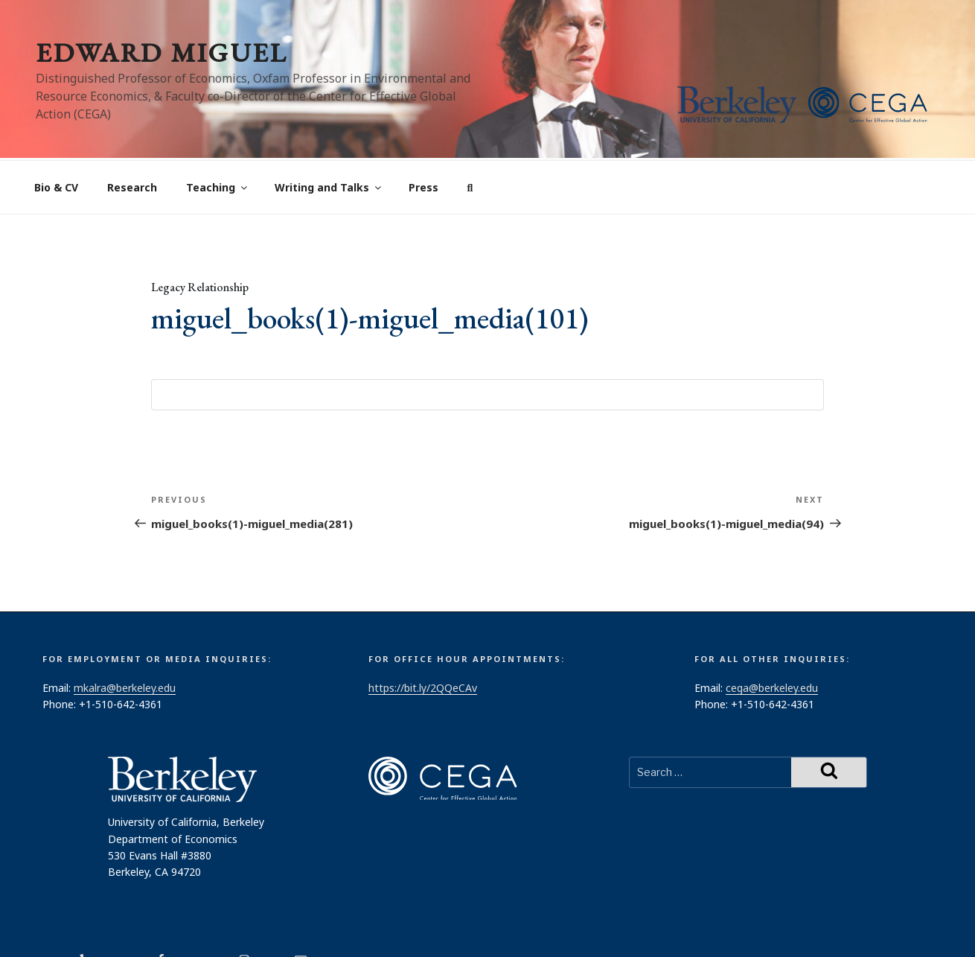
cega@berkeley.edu (772, 632)
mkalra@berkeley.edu (125, 632)
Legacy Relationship (200, 231)
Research (132, 131)
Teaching (217, 131)
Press (423, 131)
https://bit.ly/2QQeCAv (422, 632)
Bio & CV (56, 131)
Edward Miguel (161, 52)
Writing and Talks (329, 131)
